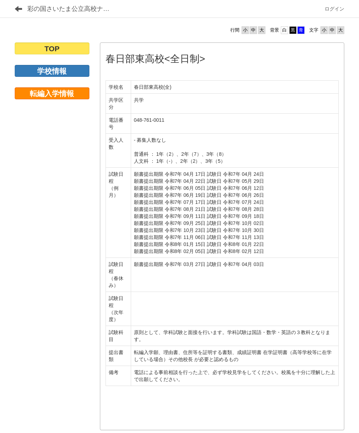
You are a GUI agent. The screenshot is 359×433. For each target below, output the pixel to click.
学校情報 (52, 71)
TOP (52, 49)
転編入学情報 (52, 93)
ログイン (334, 9)
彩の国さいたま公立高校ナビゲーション (73, 8)
